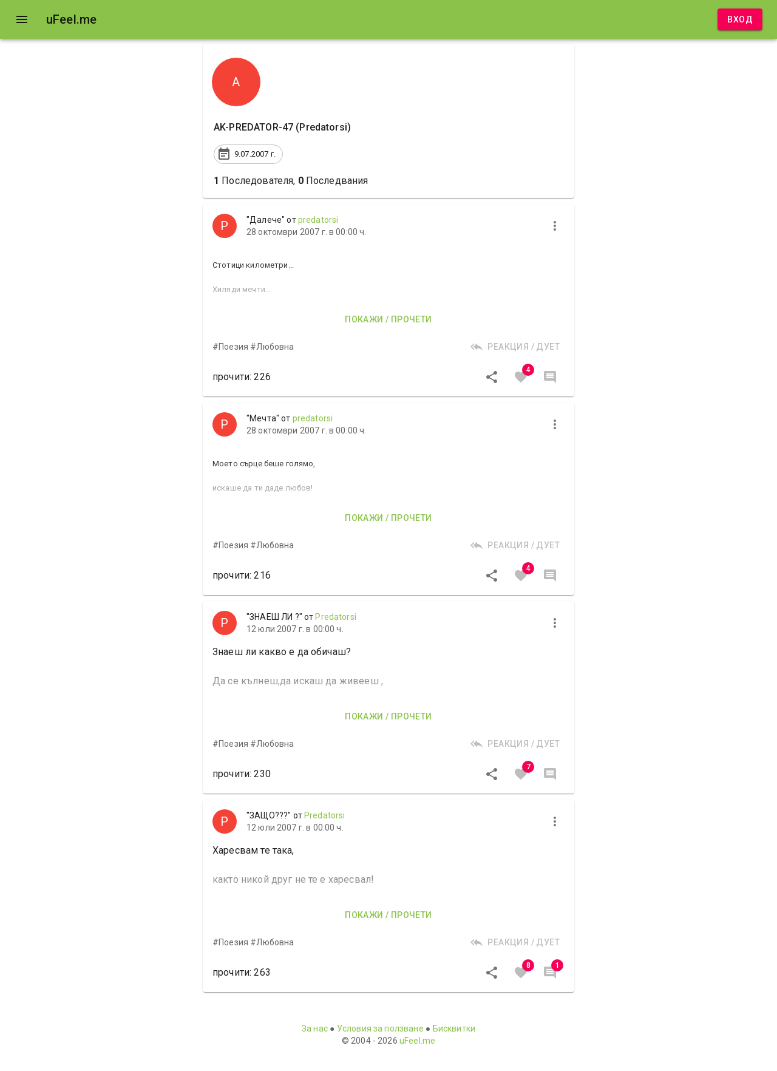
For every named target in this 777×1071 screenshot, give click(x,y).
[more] (554, 225)
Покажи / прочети (388, 319)
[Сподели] (491, 377)
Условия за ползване (380, 1028)
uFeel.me (417, 1041)
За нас (315, 1028)
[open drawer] (21, 19)
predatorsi (318, 220)
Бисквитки (454, 1028)
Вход (740, 19)
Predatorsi (335, 617)
